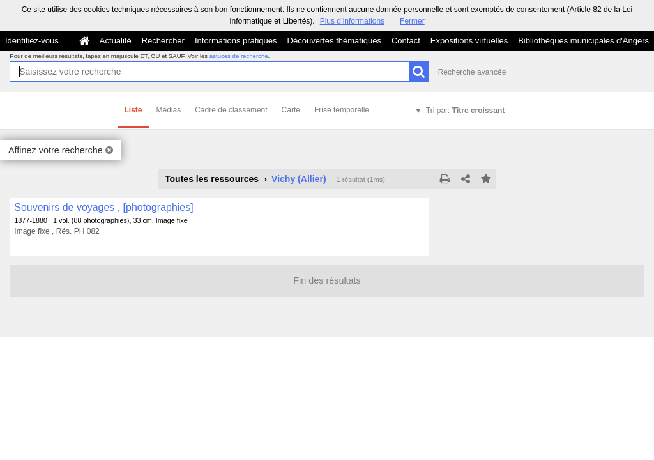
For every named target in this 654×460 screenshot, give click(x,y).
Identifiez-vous (32, 40)
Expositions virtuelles (469, 40)
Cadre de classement (231, 109)
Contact (406, 40)
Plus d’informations (352, 21)
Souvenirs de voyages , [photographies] (103, 207)
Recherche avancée (472, 72)
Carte (291, 109)
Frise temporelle (341, 109)
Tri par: (465, 110)
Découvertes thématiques (334, 40)
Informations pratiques (236, 40)
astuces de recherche (238, 55)
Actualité (116, 40)
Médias (168, 109)
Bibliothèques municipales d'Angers (583, 40)
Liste (133, 109)
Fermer (412, 21)
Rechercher (163, 40)
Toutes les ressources (212, 179)
